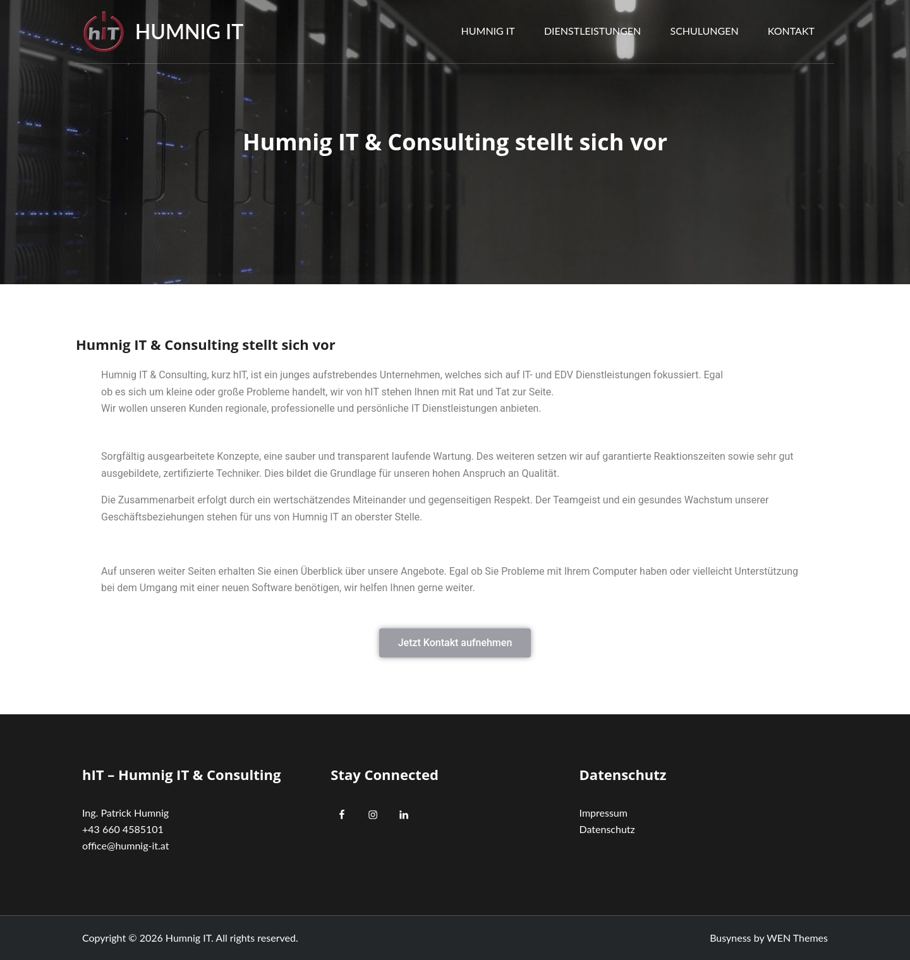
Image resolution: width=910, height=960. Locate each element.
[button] (455, 642)
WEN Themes (797, 938)
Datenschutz (607, 829)
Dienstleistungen (592, 31)
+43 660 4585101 (123, 829)
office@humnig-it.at (125, 845)
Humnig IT (189, 31)
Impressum (603, 813)
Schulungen (704, 31)
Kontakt (791, 31)
